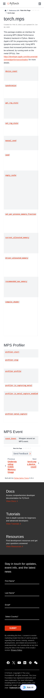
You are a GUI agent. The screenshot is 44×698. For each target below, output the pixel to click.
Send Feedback (20, 453)
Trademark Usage (16, 688)
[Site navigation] (4, 4)
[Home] (5, 10)
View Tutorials (12, 524)
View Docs (11, 501)
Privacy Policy (16, 650)
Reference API (14, 10)
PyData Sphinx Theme (21, 478)
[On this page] (40, 4)
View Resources (13, 546)
